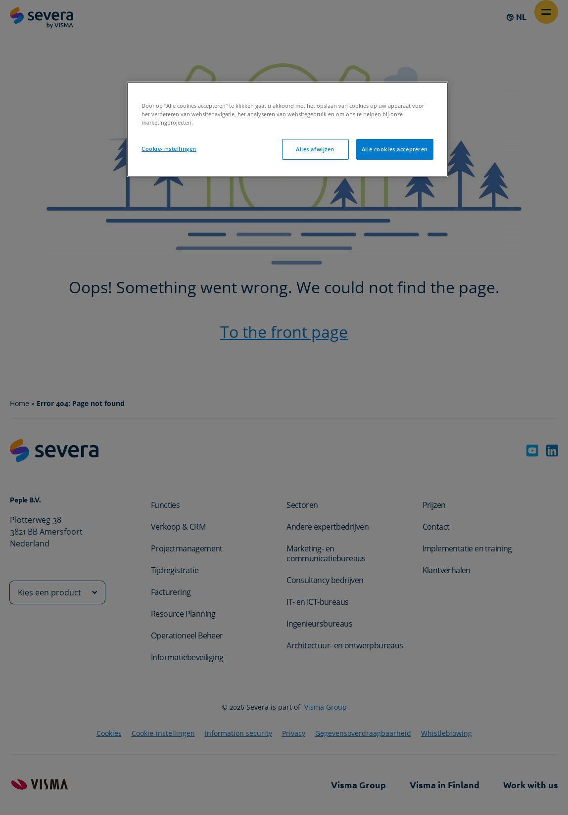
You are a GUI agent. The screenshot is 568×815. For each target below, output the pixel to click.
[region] (287, 129)
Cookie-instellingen (169, 148)
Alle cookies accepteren (395, 149)
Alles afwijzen (315, 149)
